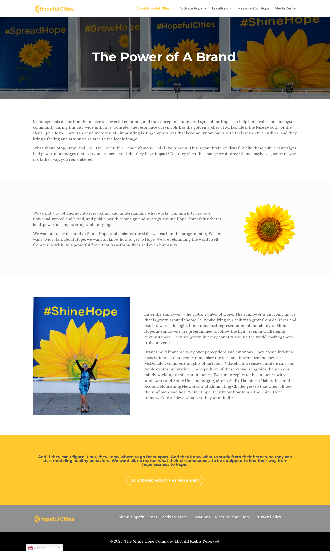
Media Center (286, 8)
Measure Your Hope (253, 8)
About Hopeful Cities (153, 8)
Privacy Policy (268, 517)
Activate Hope (191, 8)
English (36, 547)
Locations (220, 8)
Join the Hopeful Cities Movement (165, 480)
